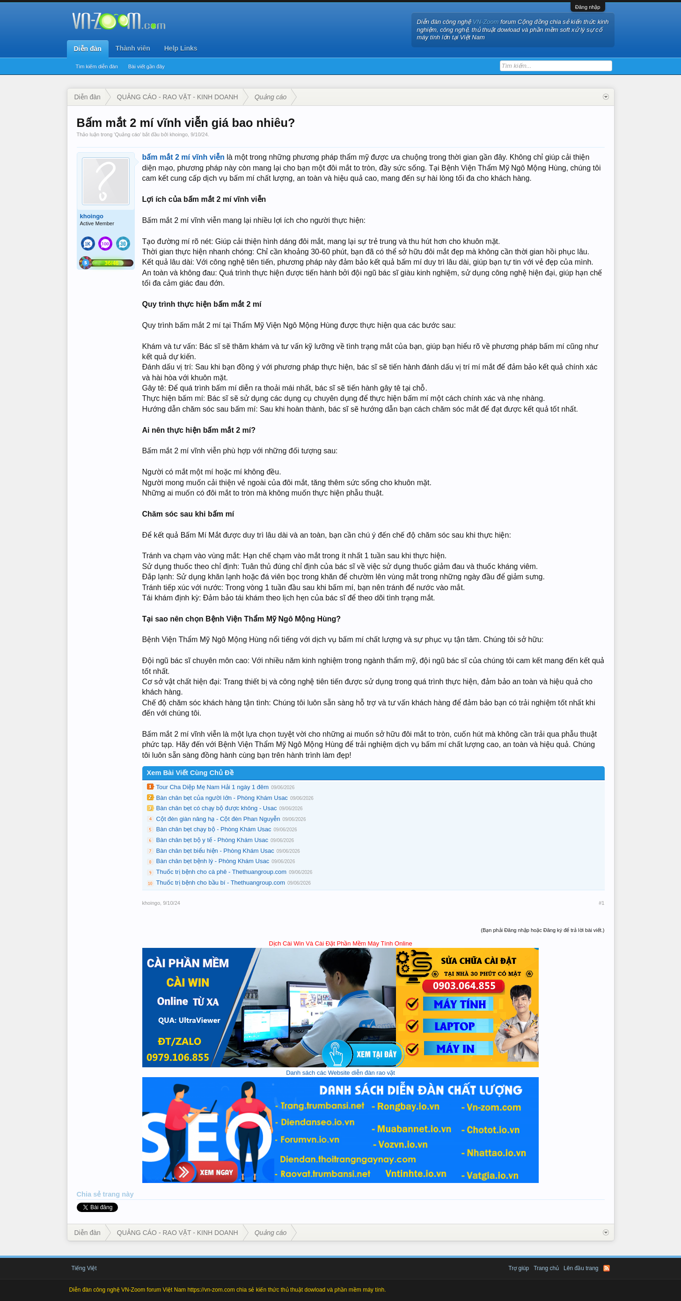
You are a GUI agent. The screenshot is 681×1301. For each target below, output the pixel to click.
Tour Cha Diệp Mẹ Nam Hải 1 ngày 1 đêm (212, 787)
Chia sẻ (90, 1194)
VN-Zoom (486, 21)
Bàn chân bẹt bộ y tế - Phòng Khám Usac (212, 839)
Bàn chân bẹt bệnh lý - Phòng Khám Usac (213, 861)
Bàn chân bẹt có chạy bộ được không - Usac (216, 808)
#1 (601, 903)
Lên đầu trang (581, 1268)
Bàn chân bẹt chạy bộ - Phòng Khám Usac (213, 829)
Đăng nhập (587, 7)
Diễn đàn (88, 48)
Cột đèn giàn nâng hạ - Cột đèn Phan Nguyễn (218, 818)
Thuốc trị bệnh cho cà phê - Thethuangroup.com (221, 871)
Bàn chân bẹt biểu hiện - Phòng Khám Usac (215, 850)
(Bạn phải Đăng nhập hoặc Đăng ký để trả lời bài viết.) (542, 930)
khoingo (178, 134)
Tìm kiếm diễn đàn (97, 66)
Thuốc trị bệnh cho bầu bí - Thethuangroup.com (221, 882)
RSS (606, 1268)
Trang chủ (546, 1268)
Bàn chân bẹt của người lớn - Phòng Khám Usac (222, 797)
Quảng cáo (127, 134)
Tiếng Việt (84, 1268)
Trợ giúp (518, 1268)
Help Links (181, 48)
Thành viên (133, 48)
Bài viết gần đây (146, 66)
